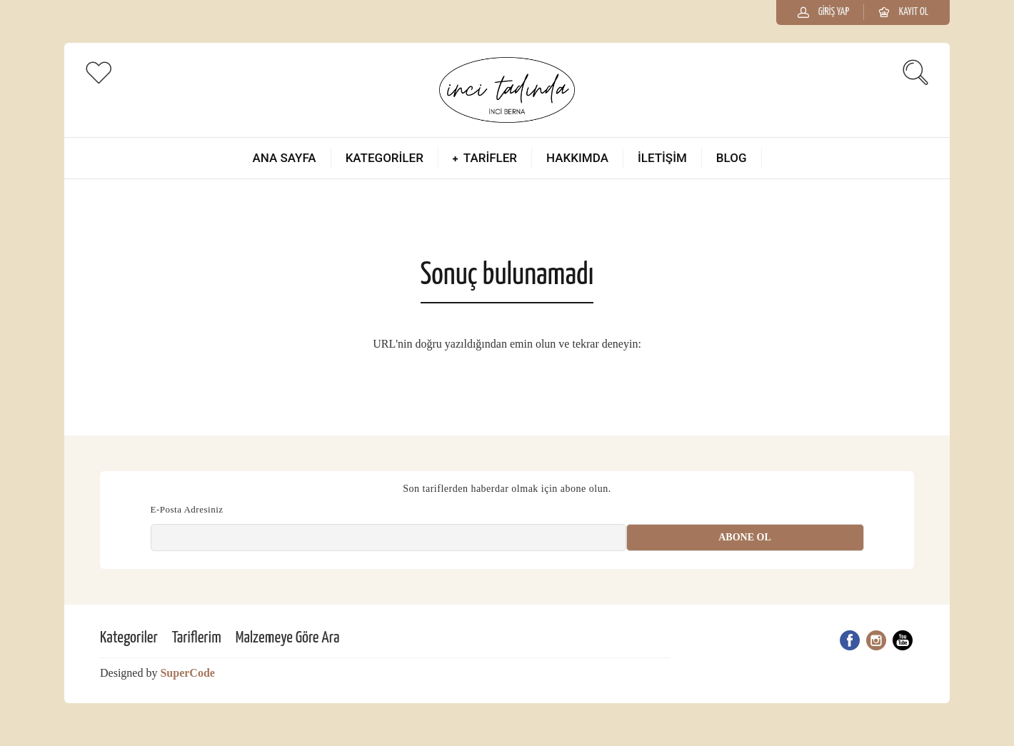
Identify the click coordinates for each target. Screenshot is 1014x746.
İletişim (662, 158)
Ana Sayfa (284, 158)
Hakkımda (577, 158)
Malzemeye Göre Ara (288, 638)
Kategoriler (384, 158)
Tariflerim (196, 638)
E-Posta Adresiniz (187, 509)
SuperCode (187, 673)
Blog (731, 158)
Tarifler (490, 158)
